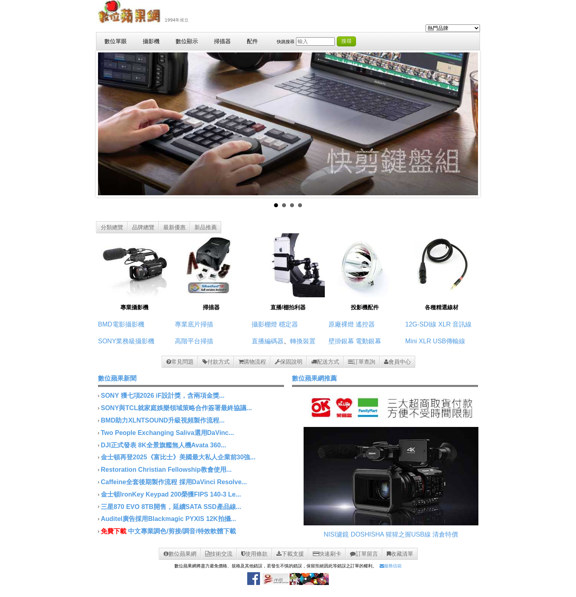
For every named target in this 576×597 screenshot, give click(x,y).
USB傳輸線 (449, 341)
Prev (108, 124)
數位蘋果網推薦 (314, 378)
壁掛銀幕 (341, 341)
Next (467, 124)
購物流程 (252, 362)
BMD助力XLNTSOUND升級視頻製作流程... (162, 420)
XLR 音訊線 (455, 324)
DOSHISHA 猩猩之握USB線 (391, 534)
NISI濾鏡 (336, 534)
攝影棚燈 (264, 324)
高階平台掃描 (194, 341)
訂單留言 (364, 554)
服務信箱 (391, 565)
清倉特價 (445, 534)
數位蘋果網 (180, 554)
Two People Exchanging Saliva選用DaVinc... (167, 432)
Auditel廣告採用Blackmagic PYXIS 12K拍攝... (168, 518)
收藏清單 (400, 554)
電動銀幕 (368, 341)
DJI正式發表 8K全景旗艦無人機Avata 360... (163, 445)
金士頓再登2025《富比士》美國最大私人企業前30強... (178, 457)
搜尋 (346, 41)
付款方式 (216, 362)
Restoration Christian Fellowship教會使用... (166, 469)
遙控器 (365, 324)
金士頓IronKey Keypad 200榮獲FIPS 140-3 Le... (171, 494)
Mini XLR (418, 341)
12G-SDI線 (420, 324)
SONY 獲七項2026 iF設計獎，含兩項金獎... (162, 395)
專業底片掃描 (194, 324)
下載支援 (290, 554)
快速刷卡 (327, 554)
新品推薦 (205, 227)
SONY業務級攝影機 (126, 341)
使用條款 (254, 554)
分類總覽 (112, 227)
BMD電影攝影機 (121, 324)
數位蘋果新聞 (117, 378)
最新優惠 (174, 227)
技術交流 (218, 554)
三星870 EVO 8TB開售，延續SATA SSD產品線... (171, 506)
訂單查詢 (361, 362)
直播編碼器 (268, 341)
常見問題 (180, 362)
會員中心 (397, 362)
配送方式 (325, 362)
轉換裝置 (303, 341)
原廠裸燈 (341, 324)
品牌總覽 (143, 227)
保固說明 (288, 362)
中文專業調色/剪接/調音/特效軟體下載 (182, 531)
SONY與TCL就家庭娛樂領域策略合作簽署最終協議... (176, 408)
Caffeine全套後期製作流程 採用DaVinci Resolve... (174, 482)
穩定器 (288, 324)
